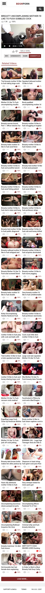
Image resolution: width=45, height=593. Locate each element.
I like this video (13, 51)
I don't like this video (16, 51)
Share (25, 56)
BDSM (23, 3)
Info (6, 56)
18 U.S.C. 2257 (36, 589)
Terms (23, 589)
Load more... (22, 579)
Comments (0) (35, 56)
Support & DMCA (9, 589)
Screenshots (16, 56)
